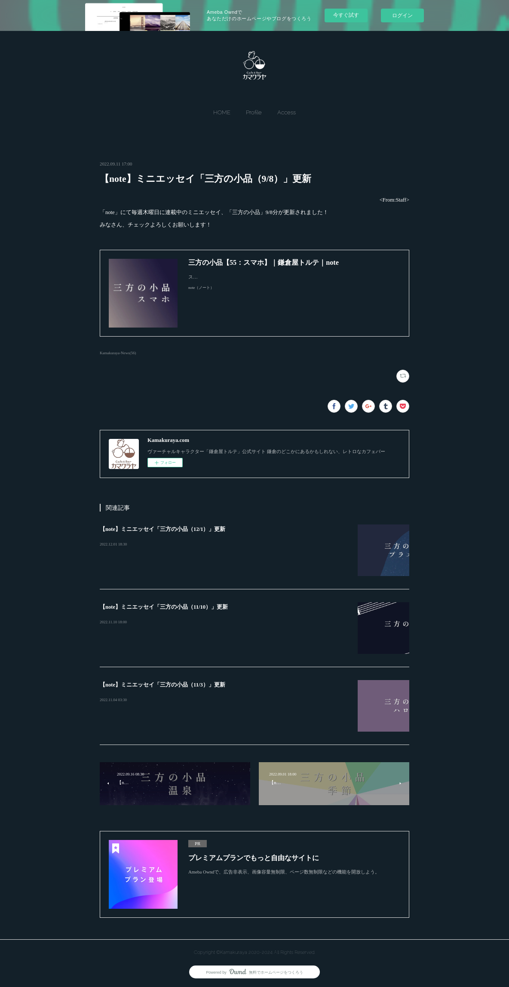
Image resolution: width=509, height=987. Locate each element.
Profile (254, 112)
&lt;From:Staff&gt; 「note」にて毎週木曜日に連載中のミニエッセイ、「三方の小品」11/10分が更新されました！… (224, 622)
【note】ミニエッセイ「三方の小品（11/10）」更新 (164, 607)
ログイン (402, 15)
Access (286, 112)
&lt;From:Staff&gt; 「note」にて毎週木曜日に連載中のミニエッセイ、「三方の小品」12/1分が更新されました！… (223, 544)
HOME (221, 112)
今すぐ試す (346, 15)
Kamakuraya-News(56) (118, 353)
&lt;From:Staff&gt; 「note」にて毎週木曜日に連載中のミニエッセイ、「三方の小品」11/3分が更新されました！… (223, 700)
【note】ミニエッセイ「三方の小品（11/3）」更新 (162, 685)
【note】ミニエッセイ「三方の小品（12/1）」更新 (162, 529)
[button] (221, 113)
